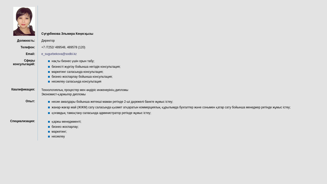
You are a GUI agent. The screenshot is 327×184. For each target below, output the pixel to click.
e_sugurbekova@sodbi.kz (59, 54)
